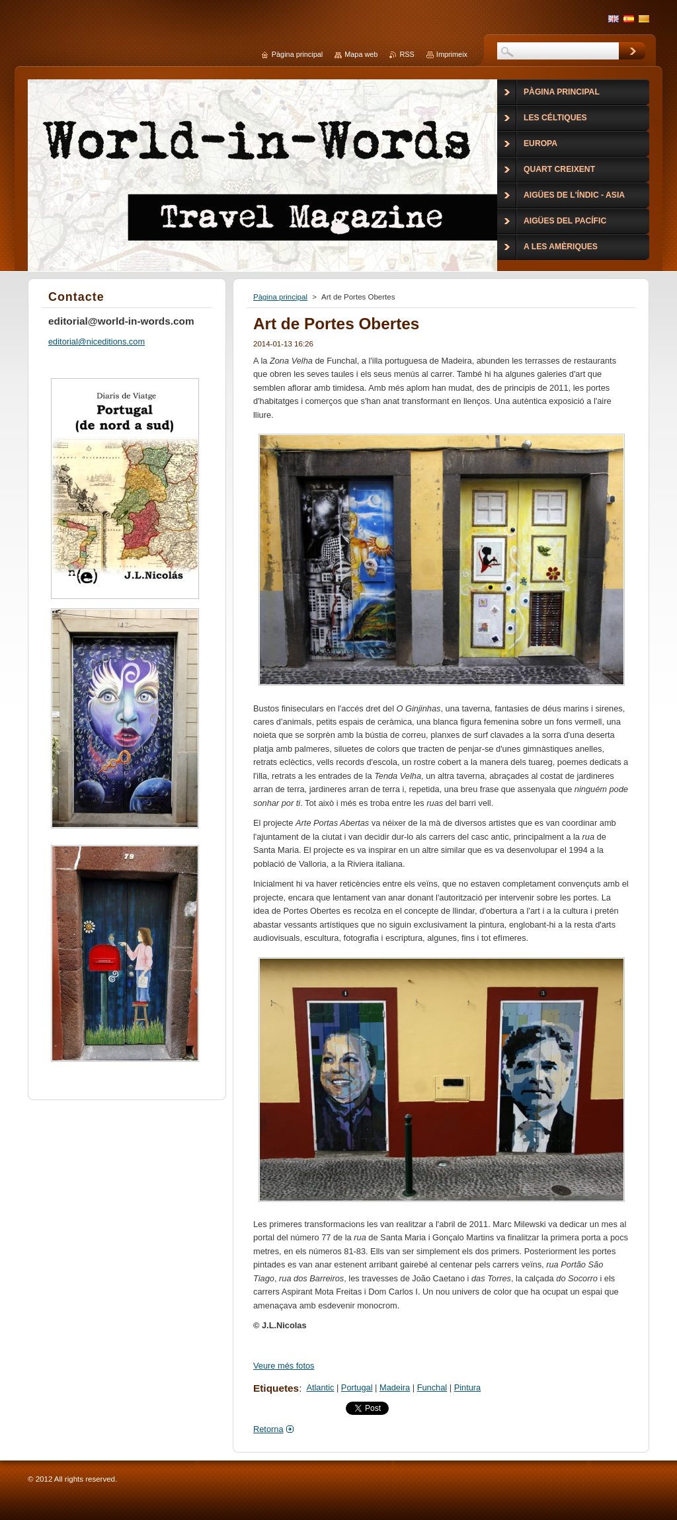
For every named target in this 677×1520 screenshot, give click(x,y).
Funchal (432, 1387)
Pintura (467, 1387)
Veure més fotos (283, 1366)
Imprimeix (451, 54)
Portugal (357, 1387)
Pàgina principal (280, 297)
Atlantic (320, 1387)
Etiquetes (276, 1388)
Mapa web (361, 54)
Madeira (394, 1387)
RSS (406, 54)
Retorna (268, 1429)
